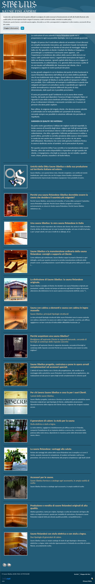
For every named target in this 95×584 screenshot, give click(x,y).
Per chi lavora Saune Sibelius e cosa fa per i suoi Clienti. (58, 392)
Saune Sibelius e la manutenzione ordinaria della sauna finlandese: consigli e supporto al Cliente (58, 252)
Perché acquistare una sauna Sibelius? (49, 336)
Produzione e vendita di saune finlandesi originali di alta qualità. (59, 507)
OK (22, 28)
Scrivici (76, 574)
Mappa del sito (85, 574)
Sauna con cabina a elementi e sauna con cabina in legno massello (59, 309)
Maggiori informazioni (11, 28)
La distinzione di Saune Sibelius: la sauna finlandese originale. (56, 281)
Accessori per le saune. (42, 477)
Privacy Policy (87, 581)
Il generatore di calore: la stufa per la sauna (52, 420)
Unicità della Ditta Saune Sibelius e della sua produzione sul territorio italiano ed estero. (59, 168)
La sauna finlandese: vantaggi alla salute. (51, 449)
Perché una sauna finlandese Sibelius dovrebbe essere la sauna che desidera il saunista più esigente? (59, 196)
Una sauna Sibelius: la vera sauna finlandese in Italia (57, 223)
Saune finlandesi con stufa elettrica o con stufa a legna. (58, 533)
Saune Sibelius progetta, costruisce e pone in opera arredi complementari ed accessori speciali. (59, 365)
